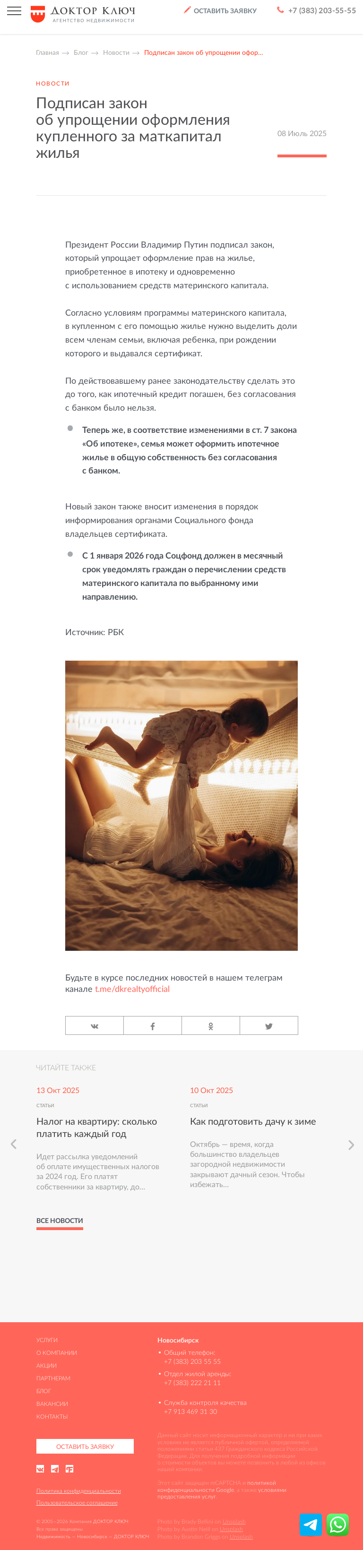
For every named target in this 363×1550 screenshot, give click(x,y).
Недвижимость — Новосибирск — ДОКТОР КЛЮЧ (92, 1536)
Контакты (52, 1416)
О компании (56, 1353)
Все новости (59, 1220)
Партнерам (53, 1378)
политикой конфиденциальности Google (216, 1486)
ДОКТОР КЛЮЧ (110, 1521)
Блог (43, 1391)
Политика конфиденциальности (78, 1491)
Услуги (47, 1340)
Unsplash (234, 1521)
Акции (46, 1365)
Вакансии (52, 1404)
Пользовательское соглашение (77, 1502)
